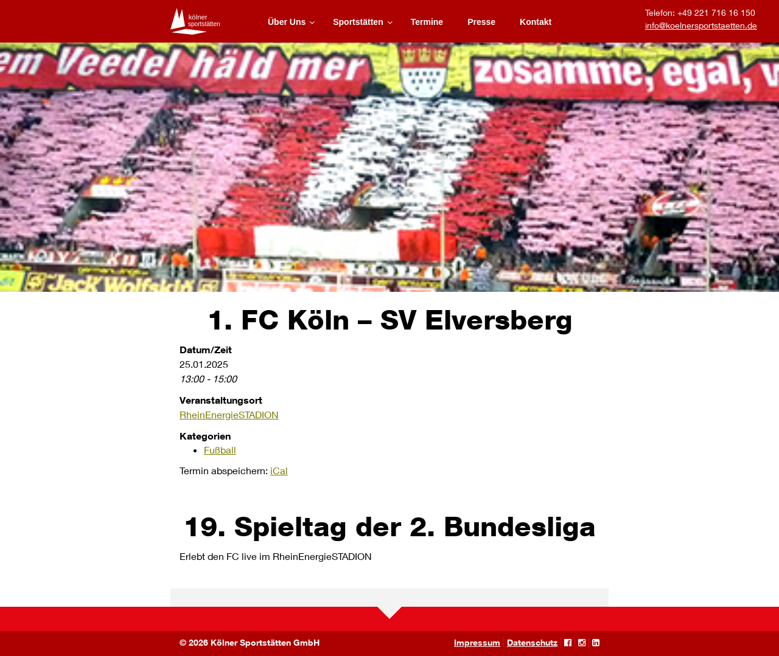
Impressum (477, 642)
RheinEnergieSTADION (229, 414)
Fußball (220, 449)
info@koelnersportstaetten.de (701, 25)
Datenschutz (532, 642)
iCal (279, 470)
